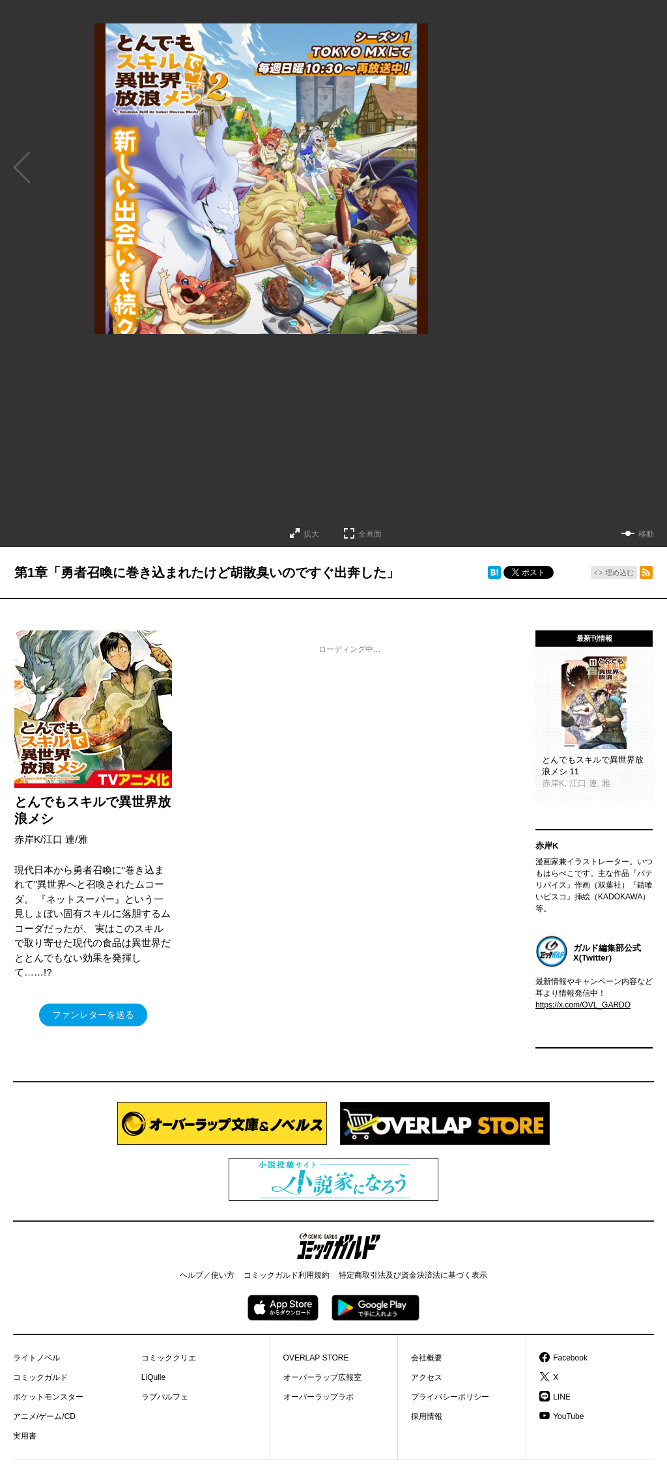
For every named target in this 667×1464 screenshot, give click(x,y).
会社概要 (426, 1357)
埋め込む (619, 572)
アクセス (426, 1377)
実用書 (24, 1436)
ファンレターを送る (93, 1014)
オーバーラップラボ (318, 1396)
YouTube (568, 1416)
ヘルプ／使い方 (207, 1275)
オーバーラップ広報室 (322, 1377)
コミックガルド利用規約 (287, 1275)
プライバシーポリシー (450, 1396)
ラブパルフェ (164, 1396)
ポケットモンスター (48, 1396)
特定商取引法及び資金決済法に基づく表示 (413, 1275)
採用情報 (426, 1416)
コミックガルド (40, 1377)
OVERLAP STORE (316, 1357)
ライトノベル (36, 1357)
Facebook (570, 1357)
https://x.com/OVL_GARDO (583, 1004)
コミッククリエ (168, 1357)
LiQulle (153, 1377)
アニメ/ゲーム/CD (44, 1416)
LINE (562, 1396)
